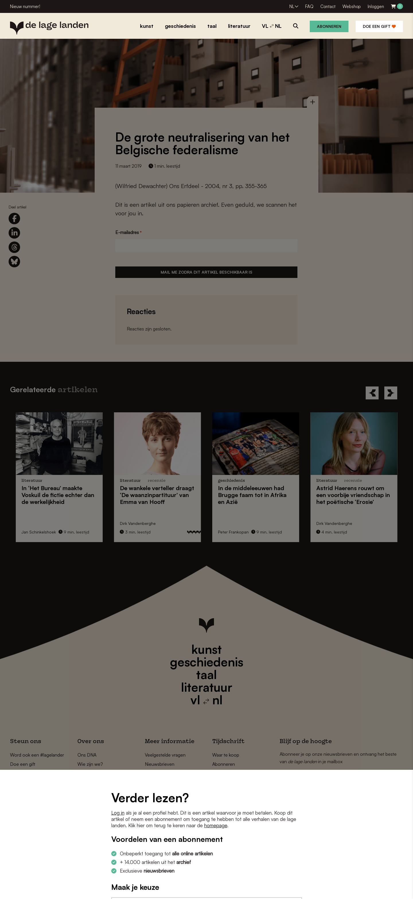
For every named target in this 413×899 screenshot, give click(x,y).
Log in (117, 813)
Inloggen (376, 6)
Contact (328, 6)
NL (291, 6)
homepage (215, 825)
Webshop (351, 6)
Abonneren (329, 26)
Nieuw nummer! (25, 6)
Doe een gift (379, 26)
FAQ (309, 6)
